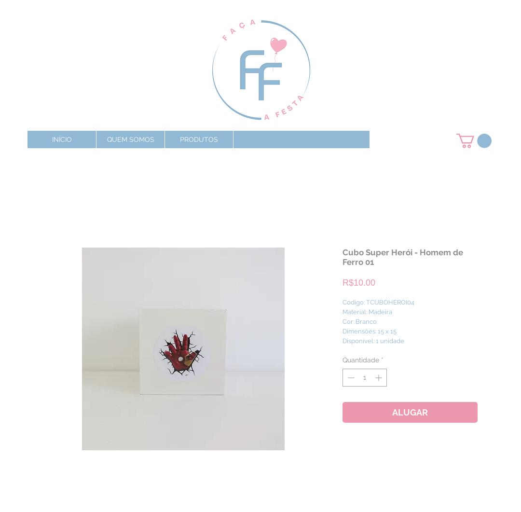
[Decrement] (350, 377)
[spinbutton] (364, 377)
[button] (199, 139)
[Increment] (379, 377)
